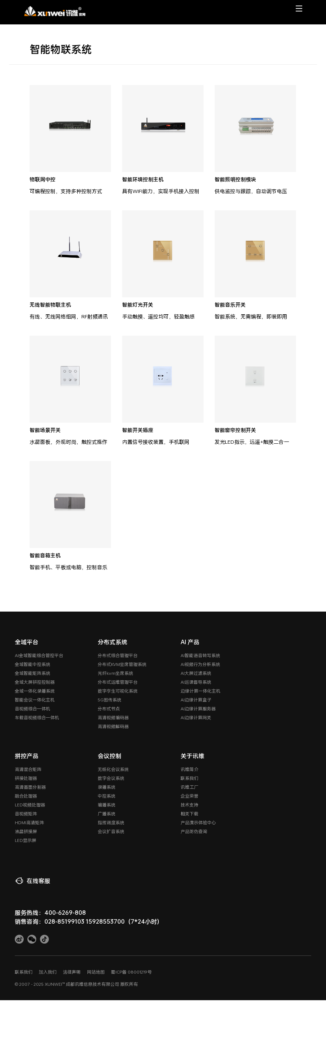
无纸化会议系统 (113, 769)
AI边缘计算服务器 (198, 708)
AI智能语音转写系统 (200, 655)
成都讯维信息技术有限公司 (92, 984)
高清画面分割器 (30, 787)
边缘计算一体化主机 (201, 691)
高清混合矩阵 (28, 769)
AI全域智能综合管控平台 (39, 655)
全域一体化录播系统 (35, 691)
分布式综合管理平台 (118, 655)
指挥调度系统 (111, 822)
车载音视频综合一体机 (37, 717)
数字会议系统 (111, 778)
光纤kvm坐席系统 (115, 673)
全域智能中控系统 (32, 664)
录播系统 (106, 787)
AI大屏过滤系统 (196, 673)
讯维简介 (189, 769)
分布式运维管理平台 (118, 682)
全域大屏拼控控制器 (35, 682)
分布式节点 (109, 708)
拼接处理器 (26, 778)
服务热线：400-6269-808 (50, 912)
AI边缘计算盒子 (196, 700)
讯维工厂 (189, 787)
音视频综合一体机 (32, 708)
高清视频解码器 (113, 726)
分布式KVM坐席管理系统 (122, 664)
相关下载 (189, 813)
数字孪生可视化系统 (118, 691)
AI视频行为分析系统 (200, 664)
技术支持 (189, 805)
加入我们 (48, 972)
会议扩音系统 (111, 831)
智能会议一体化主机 (35, 700)
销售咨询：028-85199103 (49, 921)
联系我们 (189, 778)
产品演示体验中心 (198, 822)
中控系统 (106, 796)
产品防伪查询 (194, 831)
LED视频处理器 (30, 805)
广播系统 (106, 813)
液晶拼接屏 (26, 831)
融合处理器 (26, 796)
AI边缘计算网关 (196, 717)
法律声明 (72, 972)
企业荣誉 (189, 796)
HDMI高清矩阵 (29, 822)
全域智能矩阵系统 (32, 673)
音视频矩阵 (26, 813)
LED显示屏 (25, 840)
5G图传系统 (109, 700)
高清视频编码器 (113, 717)
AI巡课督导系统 (196, 682)
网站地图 (96, 972)
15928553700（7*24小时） (124, 921)
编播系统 (106, 805)
